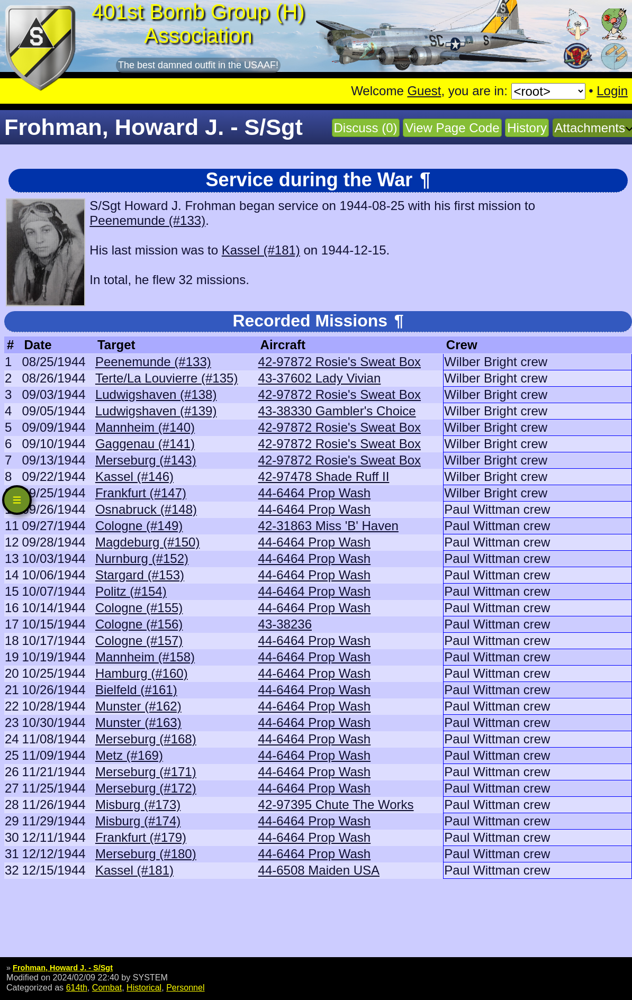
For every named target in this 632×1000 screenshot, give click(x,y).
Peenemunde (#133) (147, 220)
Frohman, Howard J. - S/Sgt (63, 967)
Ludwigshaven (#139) (156, 411)
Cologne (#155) (139, 608)
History (527, 128)
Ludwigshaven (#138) (156, 394)
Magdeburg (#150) (147, 542)
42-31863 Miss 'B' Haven (328, 526)
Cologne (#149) (139, 526)
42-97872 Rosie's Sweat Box (339, 361)
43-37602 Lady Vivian (319, 378)
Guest (424, 91)
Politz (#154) (131, 591)
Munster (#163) (138, 722)
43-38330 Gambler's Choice (337, 411)
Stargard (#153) (139, 575)
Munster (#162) (138, 706)
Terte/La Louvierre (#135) (166, 378)
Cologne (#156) (139, 624)
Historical (144, 987)
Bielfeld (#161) (136, 690)
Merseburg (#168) (145, 739)
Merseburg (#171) (145, 772)
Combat (107, 987)
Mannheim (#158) (145, 657)
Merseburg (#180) (145, 854)
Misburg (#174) (137, 821)
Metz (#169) (129, 755)
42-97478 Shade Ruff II (324, 476)
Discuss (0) (366, 128)
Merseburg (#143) (145, 460)
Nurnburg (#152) (141, 558)
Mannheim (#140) (145, 427)
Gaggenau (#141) (145, 444)
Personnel (185, 987)
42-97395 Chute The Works (336, 804)
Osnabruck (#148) (146, 509)
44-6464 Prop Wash (314, 493)
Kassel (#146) (134, 476)
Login (612, 91)
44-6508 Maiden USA (319, 870)
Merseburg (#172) (145, 788)
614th (76, 987)
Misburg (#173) (137, 804)
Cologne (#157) (139, 640)
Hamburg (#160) (141, 673)
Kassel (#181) (261, 250)
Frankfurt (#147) (140, 493)
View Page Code (452, 128)
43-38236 (285, 624)
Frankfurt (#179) (140, 837)
